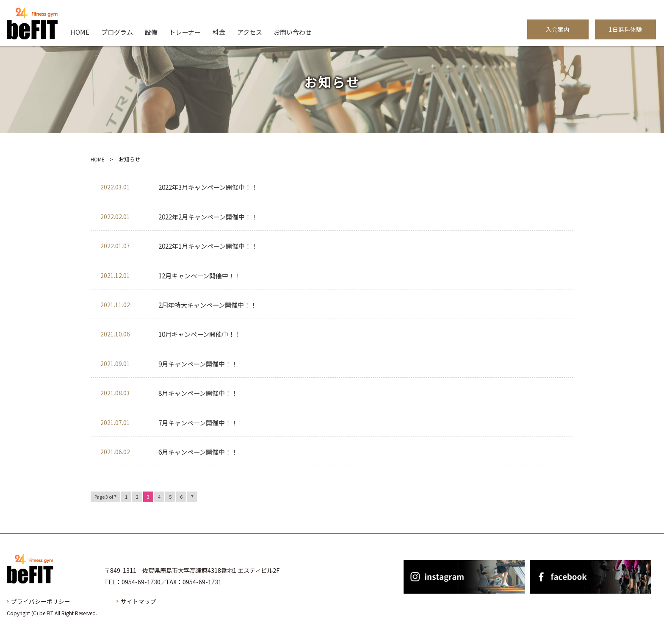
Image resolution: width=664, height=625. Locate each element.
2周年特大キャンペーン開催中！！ (207, 304)
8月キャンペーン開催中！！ (198, 392)
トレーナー (185, 32)
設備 (151, 32)
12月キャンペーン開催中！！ (199, 275)
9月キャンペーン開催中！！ (198, 363)
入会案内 (558, 29)
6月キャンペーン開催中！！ (198, 451)
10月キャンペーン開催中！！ (199, 333)
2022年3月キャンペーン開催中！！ (207, 186)
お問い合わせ (293, 32)
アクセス (249, 32)
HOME (79, 32)
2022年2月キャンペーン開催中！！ (207, 216)
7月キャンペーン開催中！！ (198, 422)
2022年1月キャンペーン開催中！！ (207, 245)
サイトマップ (138, 601)
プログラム (117, 32)
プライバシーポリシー (40, 601)
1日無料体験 (625, 29)
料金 (219, 32)
